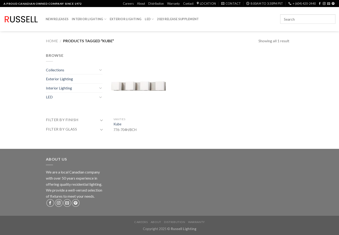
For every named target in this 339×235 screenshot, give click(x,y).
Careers (128, 3)
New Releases (57, 19)
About (141, 3)
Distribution (156, 3)
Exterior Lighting (125, 19)
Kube (117, 124)
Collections (55, 70)
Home (52, 41)
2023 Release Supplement (178, 19)
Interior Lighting (89, 19)
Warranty (173, 3)
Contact (188, 3)
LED (149, 19)
